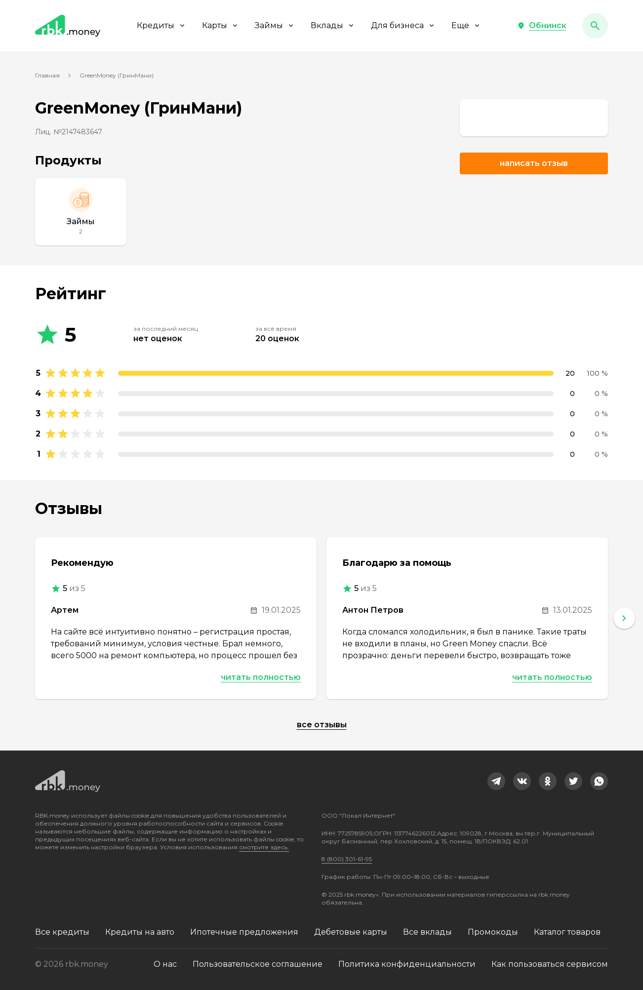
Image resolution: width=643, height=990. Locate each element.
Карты (220, 25)
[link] (534, 117)
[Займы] (80, 211)
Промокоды (493, 932)
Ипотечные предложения (244, 932)
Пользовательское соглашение (257, 964)
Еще (466, 25)
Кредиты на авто (139, 932)
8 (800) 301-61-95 (347, 859)
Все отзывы (322, 724)
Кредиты (161, 25)
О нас (165, 964)
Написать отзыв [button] (534, 163)
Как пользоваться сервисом (549, 964)
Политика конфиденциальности (407, 964)
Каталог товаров (567, 932)
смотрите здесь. (264, 847)
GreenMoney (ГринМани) (117, 75)
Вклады (333, 25)
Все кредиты (62, 932)
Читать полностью (261, 677)
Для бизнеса (403, 25)
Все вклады (427, 932)
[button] (541, 26)
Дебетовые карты (350, 932)
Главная (47, 75)
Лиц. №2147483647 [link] (68, 131)
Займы (275, 25)
